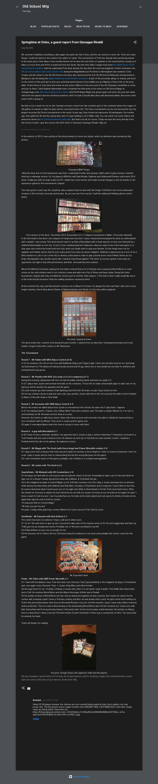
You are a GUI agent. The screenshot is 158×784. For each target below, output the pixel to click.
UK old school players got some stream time (42, 71)
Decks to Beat (103, 26)
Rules (67, 26)
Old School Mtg (36, 6)
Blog (33, 26)
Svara (36, 719)
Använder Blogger (79, 776)
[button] (135, 42)
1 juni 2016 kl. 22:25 (50, 700)
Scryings (122, 26)
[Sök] (140, 7)
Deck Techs (83, 26)
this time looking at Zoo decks (54, 92)
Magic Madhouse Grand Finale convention (68, 78)
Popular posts (50, 26)
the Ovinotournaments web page (55, 119)
